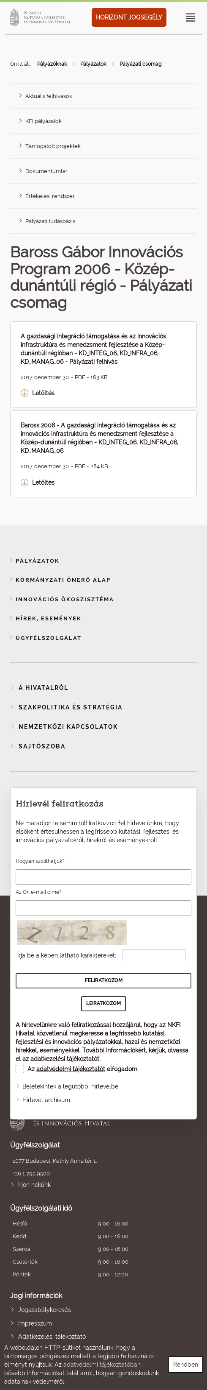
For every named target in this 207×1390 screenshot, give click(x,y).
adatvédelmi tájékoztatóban (102, 1364)
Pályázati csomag (140, 64)
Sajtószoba (42, 746)
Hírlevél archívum (46, 1100)
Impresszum (35, 1323)
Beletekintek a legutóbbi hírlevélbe (70, 1086)
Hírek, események (49, 618)
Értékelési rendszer (50, 196)
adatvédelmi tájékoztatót (70, 1069)
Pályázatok (93, 64)
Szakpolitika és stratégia (71, 707)
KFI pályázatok (43, 121)
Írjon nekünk (34, 1184)
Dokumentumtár (46, 171)
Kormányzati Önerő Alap (63, 580)
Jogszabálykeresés (44, 1309)
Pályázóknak (52, 64)
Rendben (185, 1364)
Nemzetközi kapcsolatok (68, 726)
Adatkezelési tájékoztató (52, 1336)
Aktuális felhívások (48, 96)
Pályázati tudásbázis (50, 221)
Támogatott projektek (53, 146)
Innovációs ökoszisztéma (65, 599)
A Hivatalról (43, 687)
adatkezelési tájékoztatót (64, 1058)
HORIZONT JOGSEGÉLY (129, 17)
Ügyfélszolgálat (49, 638)
